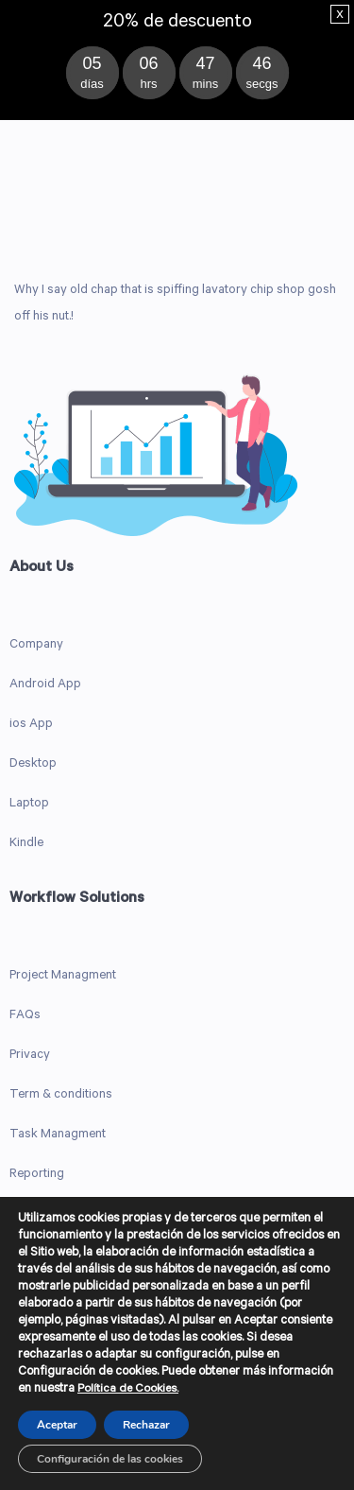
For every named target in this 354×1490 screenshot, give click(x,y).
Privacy (29, 1055)
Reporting (36, 1175)
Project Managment (62, 976)
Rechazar (146, 1424)
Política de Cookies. (127, 1389)
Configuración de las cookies (110, 1458)
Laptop (29, 804)
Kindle (26, 844)
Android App (45, 685)
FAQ (21, 1016)
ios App (31, 725)
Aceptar (57, 1424)
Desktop (33, 764)
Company (36, 645)
